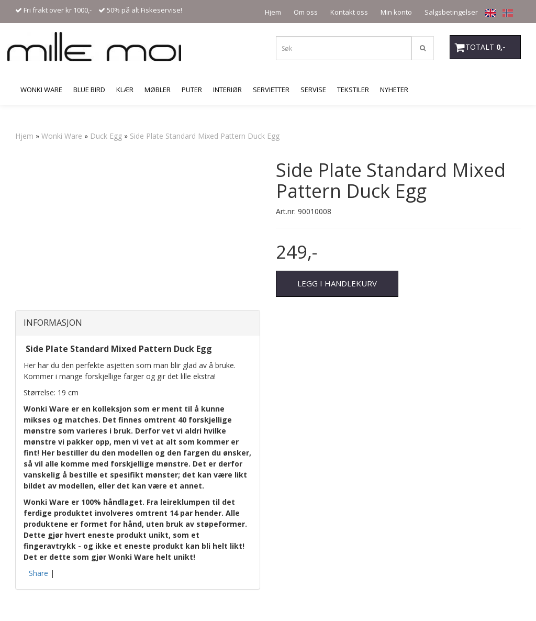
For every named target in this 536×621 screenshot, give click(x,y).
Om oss (306, 12)
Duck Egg (106, 136)
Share (38, 573)
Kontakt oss (349, 12)
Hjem (273, 12)
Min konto (396, 12)
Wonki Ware (61, 136)
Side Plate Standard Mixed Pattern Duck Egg (205, 136)
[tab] (138, 323)
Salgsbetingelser (451, 12)
